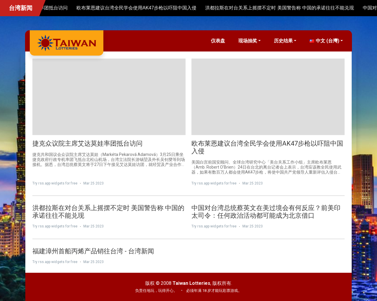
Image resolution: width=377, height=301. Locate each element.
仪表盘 (218, 41)
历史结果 (283, 41)
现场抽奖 (247, 41)
